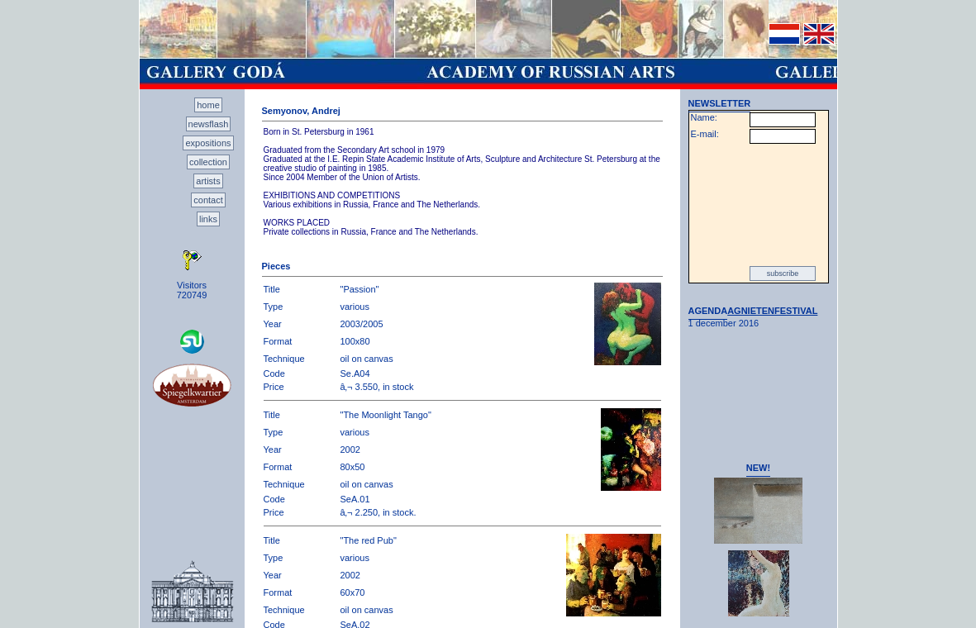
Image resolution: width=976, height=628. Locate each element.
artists (208, 181)
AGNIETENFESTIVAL (772, 311)
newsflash (208, 124)
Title (272, 289)
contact (207, 200)
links (208, 219)
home (208, 105)
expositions (208, 143)
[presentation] (758, 204)
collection (208, 162)
